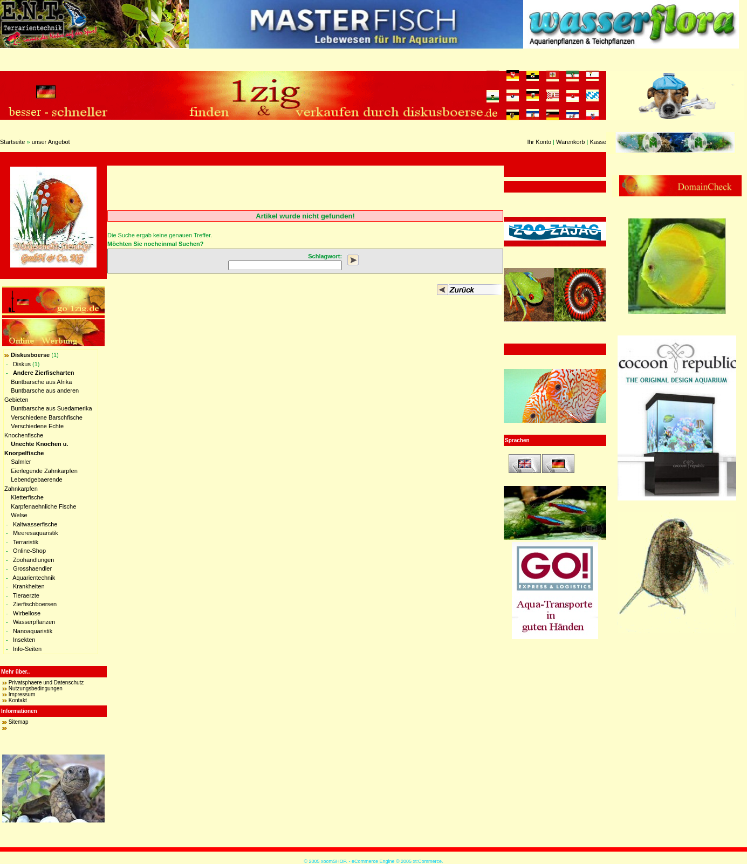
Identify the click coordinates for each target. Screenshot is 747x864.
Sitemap (19, 722)
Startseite (12, 142)
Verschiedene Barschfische (47, 417)
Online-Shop (29, 550)
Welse (19, 515)
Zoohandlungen (33, 560)
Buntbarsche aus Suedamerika (51, 408)
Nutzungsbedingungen (36, 688)
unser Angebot (51, 142)
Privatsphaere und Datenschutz (46, 682)
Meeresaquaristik (35, 533)
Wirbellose (26, 613)
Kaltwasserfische (35, 524)
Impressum (22, 694)
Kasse (598, 142)
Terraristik (26, 542)
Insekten (24, 639)
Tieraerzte (26, 595)
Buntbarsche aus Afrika (41, 382)
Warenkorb (570, 142)
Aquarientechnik (33, 577)
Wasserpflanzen (34, 622)
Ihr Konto (539, 142)
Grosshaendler (32, 568)
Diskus (22, 364)
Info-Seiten (27, 649)
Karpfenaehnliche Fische (43, 506)
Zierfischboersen (35, 604)
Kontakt (18, 700)
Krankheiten (29, 586)
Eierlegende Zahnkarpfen (44, 471)
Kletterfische (27, 497)
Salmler (21, 461)
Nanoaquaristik (32, 631)
